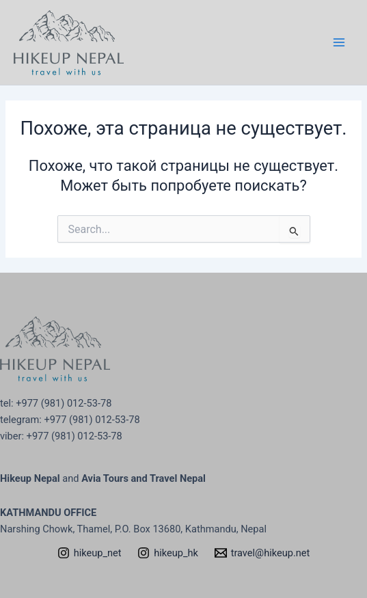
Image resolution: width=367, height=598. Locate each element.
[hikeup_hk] (167, 553)
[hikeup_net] (89, 553)
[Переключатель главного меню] (339, 42)
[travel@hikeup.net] (262, 553)
